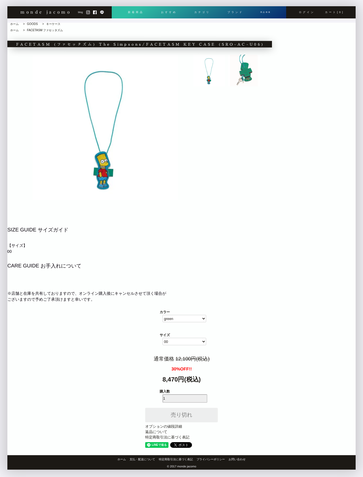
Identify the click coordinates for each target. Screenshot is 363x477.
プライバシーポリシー (211, 459)
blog (80, 14)
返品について (156, 432)
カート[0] (335, 14)
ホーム (14, 24)
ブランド (232, 14)
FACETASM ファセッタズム (45, 30)
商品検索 (264, 14)
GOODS (32, 24)
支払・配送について (142, 459)
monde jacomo (45, 14)
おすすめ (168, 14)
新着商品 (135, 14)
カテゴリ (200, 14)
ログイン (307, 14)
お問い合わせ (237, 459)
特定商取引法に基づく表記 (167, 437)
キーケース (53, 24)
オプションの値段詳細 (163, 426)
